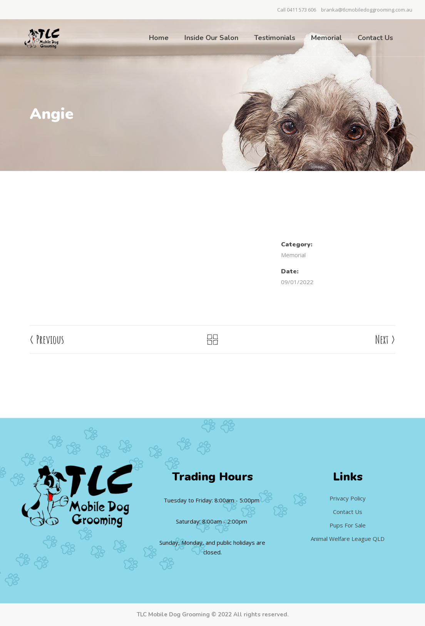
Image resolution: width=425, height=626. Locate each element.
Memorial (293, 255)
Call (282, 9)
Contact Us (347, 512)
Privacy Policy (348, 498)
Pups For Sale (348, 525)
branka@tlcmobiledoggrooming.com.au (366, 9)
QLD (379, 538)
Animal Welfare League (342, 538)
